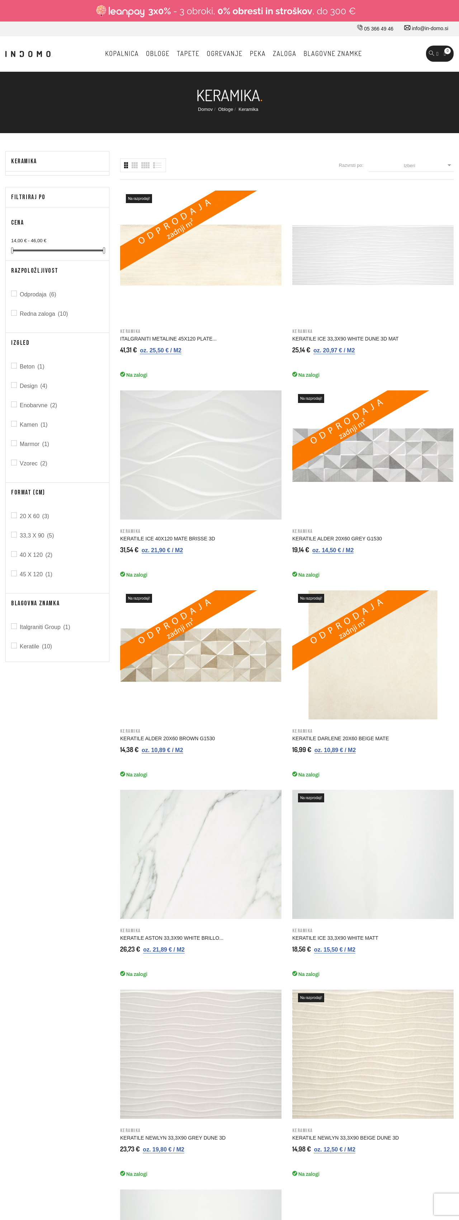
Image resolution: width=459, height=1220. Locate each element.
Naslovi (372, 981)
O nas (154, 921)
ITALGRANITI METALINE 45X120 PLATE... (148, 272)
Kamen (34, 425)
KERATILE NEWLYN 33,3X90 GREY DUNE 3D (153, 546)
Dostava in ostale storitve (284, 921)
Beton (33, 366)
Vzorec (34, 463)
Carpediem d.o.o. (434, 1149)
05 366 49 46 (375, 29)
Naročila (373, 951)
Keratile (36, 646)
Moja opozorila (380, 1011)
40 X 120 (36, 555)
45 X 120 (36, 574)
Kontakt (156, 951)
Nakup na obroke (275, 966)
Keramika (24, 161)
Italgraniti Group (45, 627)
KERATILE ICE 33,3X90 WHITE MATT (414, 409)
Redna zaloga (44, 314)
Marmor (35, 444)
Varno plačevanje (275, 981)
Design (34, 386)
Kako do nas (162, 936)
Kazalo (263, 1026)
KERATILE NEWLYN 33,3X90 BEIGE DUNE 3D (239, 546)
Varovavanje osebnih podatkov (290, 996)
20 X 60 (35, 516)
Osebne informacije (385, 936)
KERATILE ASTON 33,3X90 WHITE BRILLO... (323, 409)
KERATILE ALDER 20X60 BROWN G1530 (149, 409)
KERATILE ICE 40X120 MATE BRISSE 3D (326, 272)
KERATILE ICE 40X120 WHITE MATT (327, 546)
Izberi (429, 165)
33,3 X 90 (37, 535)
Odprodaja (38, 294)
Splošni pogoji (271, 951)
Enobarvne (39, 405)
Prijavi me (368, 781)
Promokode (377, 996)
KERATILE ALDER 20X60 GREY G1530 (414, 272)
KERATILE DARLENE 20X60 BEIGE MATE (238, 409)
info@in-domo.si (426, 28)
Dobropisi (374, 966)
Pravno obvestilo (274, 936)
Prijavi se (374, 921)
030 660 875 (83, 922)
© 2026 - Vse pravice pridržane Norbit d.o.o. (50, 1147)
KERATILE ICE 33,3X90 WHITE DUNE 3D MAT (242, 272)
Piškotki (264, 1011)
